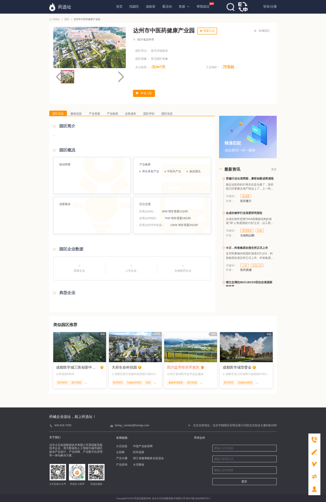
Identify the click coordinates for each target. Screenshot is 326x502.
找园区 (134, 6)
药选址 (54, 19)
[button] (120, 77)
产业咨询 (121, 464)
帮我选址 (203, 5)
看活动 (167, 6)
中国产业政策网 (143, 446)
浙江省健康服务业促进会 (148, 458)
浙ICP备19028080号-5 (198, 498)
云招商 (120, 452)
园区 (67, 19)
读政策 (150, 6)
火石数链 (138, 464)
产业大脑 (121, 458)
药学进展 (138, 452)
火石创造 (121, 446)
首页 (119, 6)
